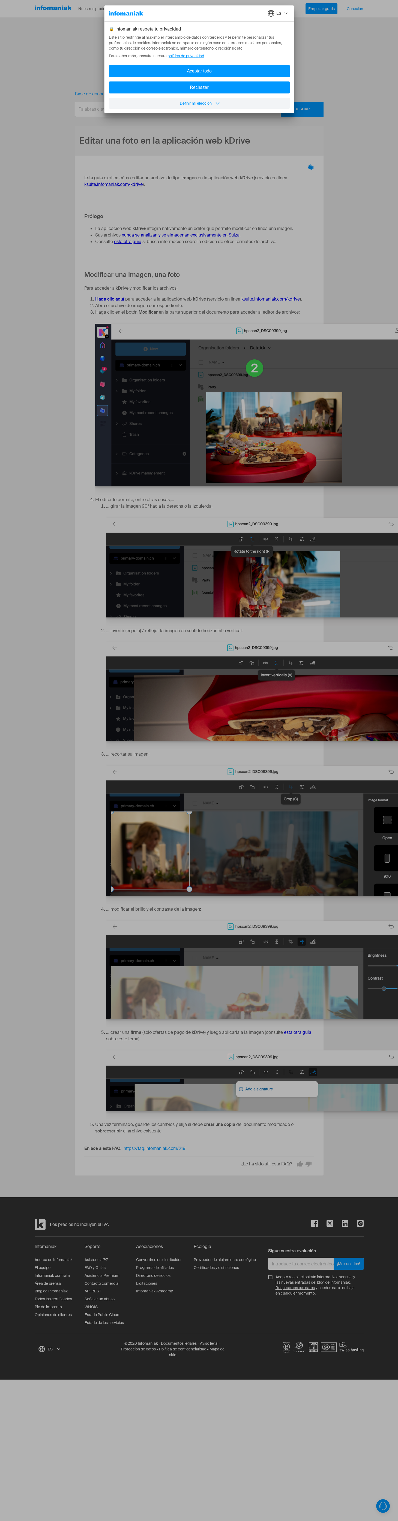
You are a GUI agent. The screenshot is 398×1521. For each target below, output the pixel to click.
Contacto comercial (102, 1283)
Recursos (138, 8)
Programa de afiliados (155, 1267)
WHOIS (91, 1306)
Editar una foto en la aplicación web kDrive (174, 94)
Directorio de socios (153, 1275)
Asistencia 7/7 (96, 1259)
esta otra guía (127, 241)
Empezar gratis (321, 8)
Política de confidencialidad (182, 1349)
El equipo (42, 1267)
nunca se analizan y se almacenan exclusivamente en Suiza (181, 235)
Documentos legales (179, 1343)
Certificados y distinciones (216, 1267)
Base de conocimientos (98, 94)
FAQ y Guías (95, 1267)
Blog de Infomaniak (51, 1291)
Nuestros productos (99, 8)
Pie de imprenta (48, 1306)
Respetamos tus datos (295, 1287)
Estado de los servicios (104, 1322)
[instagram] (356, 1224)
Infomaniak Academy (154, 1291)
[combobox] (195, 109)
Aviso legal (209, 1343)
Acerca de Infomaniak (54, 1259)
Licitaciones (146, 1283)
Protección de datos (138, 1349)
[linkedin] (340, 1224)
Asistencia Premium (102, 1275)
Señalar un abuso (100, 1298)
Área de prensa (48, 1283)
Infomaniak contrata (52, 1275)
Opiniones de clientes (53, 1314)
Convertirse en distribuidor (159, 1259)
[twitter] (325, 1224)
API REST (93, 1291)
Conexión (355, 8)
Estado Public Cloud (102, 1314)
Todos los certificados (53, 1298)
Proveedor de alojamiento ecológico (225, 1259)
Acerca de (168, 8)
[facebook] (314, 1224)
